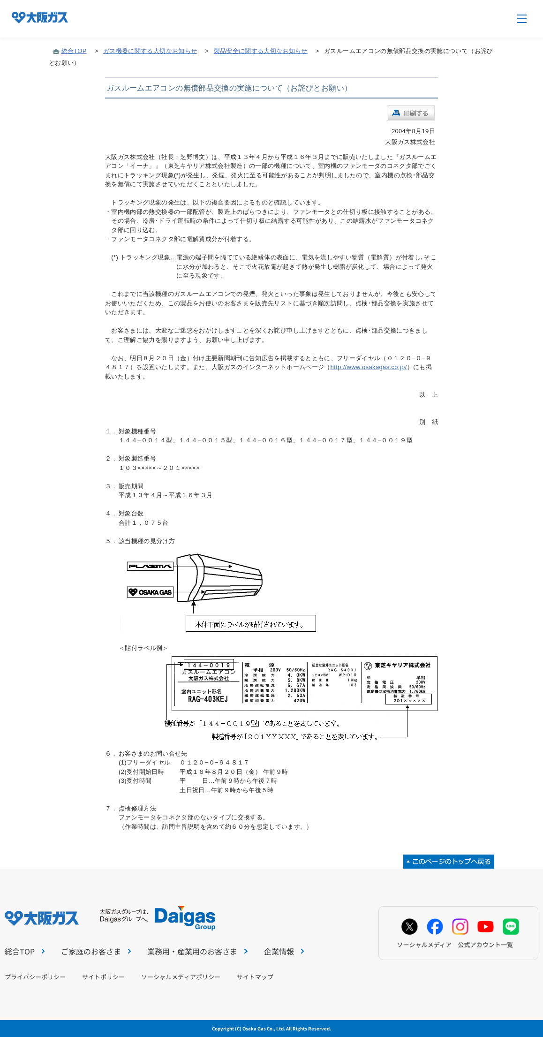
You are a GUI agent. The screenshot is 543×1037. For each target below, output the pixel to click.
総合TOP (74, 50)
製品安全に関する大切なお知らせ (261, 50)
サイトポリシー (103, 976)
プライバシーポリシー (35, 976)
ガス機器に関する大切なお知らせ (150, 50)
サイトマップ (255, 976)
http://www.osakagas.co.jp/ (369, 367)
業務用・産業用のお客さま (197, 951)
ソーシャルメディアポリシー (180, 976)
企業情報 (284, 951)
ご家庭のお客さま (96, 951)
